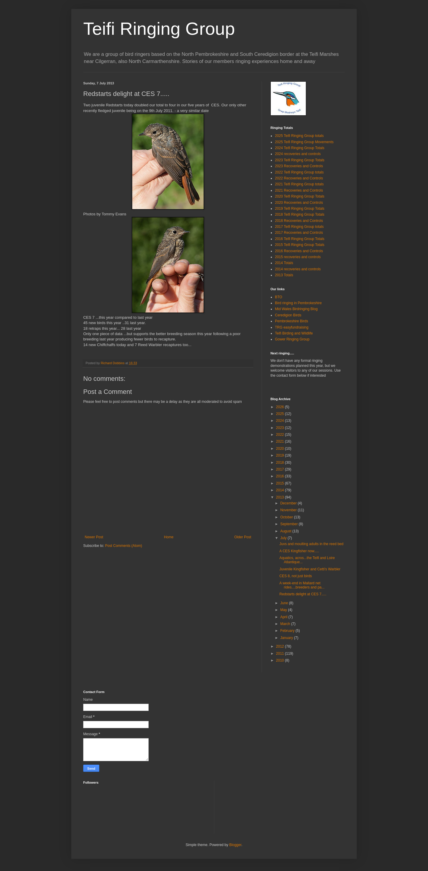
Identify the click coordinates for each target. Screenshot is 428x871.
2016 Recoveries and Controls (299, 251)
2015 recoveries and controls (298, 257)
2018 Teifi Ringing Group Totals (299, 214)
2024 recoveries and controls (298, 154)
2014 (280, 490)
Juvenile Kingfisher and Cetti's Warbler (309, 569)
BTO (278, 297)
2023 (280, 428)
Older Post (242, 537)
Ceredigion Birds (288, 315)
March (285, 624)
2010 (280, 660)
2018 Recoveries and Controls (299, 221)
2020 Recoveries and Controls (299, 203)
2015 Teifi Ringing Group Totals (299, 245)
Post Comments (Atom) (123, 546)
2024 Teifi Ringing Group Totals (299, 148)
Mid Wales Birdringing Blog (296, 309)
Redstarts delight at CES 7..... (302, 594)
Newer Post (94, 537)
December (289, 503)
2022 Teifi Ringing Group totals (299, 172)
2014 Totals (284, 263)
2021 (280, 441)
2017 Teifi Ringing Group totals (299, 227)
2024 (280, 421)
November (289, 510)
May (284, 610)
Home (169, 537)
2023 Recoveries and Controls (299, 166)
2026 (280, 407)
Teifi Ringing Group (159, 29)
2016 (280, 476)
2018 (280, 462)
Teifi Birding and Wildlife (294, 333)
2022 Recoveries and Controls (299, 178)
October (287, 517)
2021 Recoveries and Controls (299, 190)
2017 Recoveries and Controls (299, 233)
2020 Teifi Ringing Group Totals (299, 196)
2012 (280, 646)
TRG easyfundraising (292, 327)
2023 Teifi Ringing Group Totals (299, 160)
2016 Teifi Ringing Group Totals (299, 239)
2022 (280, 435)
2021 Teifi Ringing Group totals (299, 184)
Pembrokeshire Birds (291, 321)
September (289, 524)
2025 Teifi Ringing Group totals (299, 136)
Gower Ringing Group (292, 339)
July (284, 538)
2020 (280, 448)
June (284, 603)
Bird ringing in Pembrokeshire (298, 303)
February (287, 631)
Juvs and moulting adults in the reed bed (311, 544)
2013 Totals (284, 275)
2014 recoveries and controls (298, 269)
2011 (280, 653)
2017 (280, 469)
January (287, 638)
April (284, 617)
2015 (280, 483)
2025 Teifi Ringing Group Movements (304, 142)
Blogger (235, 845)
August (286, 531)
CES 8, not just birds (295, 576)
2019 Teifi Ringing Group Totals (299, 208)
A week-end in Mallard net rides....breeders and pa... (302, 585)
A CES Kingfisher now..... (299, 551)
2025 (280, 414)
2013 (280, 497)
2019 (280, 455)
